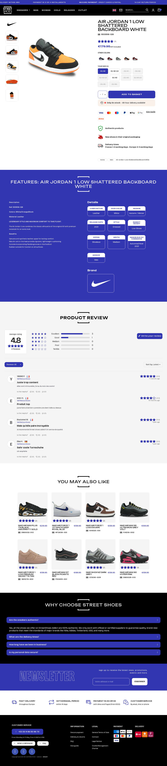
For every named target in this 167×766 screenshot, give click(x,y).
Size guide (74, 746)
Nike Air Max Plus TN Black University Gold (28, 527)
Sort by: (149, 364)
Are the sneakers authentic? (23, 620)
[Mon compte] (153, 10)
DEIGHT (45, 757)
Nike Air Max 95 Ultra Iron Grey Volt (129, 527)
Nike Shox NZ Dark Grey (96, 573)
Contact (95, 737)
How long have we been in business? (28, 644)
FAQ (72, 741)
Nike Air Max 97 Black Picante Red (60, 574)
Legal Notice (97, 741)
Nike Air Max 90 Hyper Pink (128, 573)
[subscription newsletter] (120, 10)
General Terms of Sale (100, 732)
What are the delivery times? (24, 637)
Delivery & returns (77, 737)
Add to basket (132, 94)
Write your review (149, 336)
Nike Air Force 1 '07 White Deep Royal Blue (60, 527)
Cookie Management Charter (100, 747)
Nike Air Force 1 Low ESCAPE (94, 526)
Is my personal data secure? (23, 652)
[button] (27, 732)
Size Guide (150, 112)
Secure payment (77, 732)
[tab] (83, 620)
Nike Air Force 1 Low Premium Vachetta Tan (26, 574)
